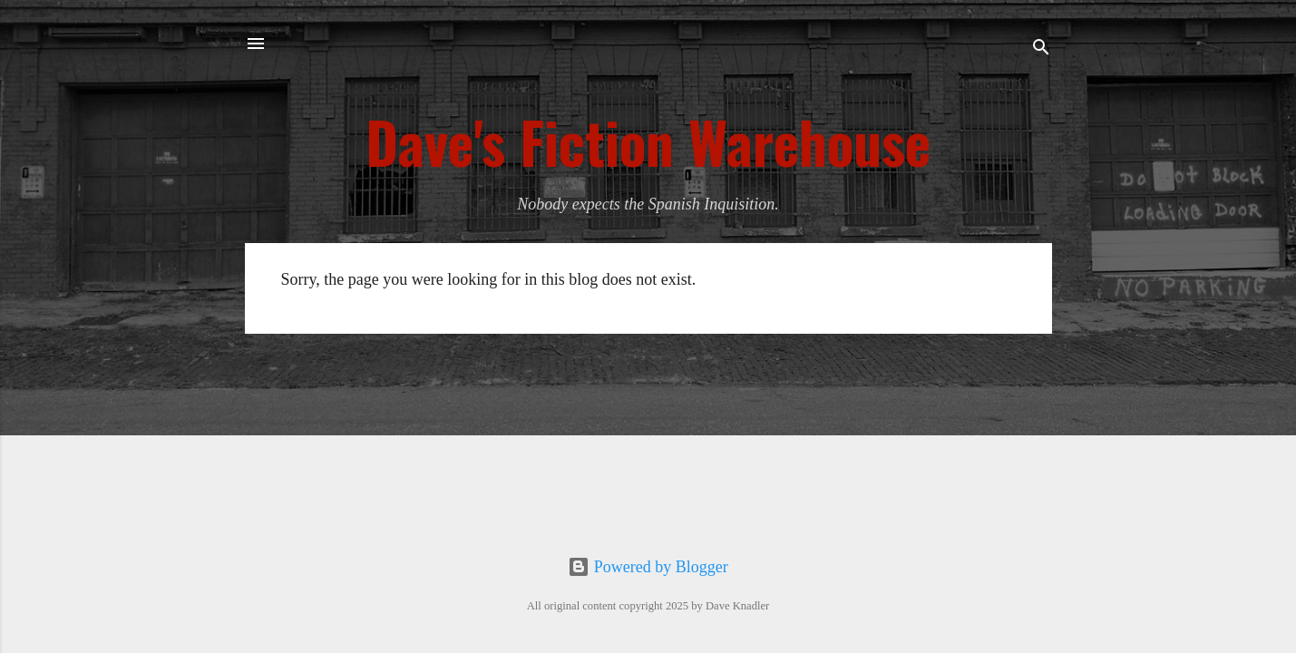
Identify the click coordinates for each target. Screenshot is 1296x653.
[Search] (1041, 49)
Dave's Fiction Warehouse (648, 141)
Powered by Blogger (647, 567)
